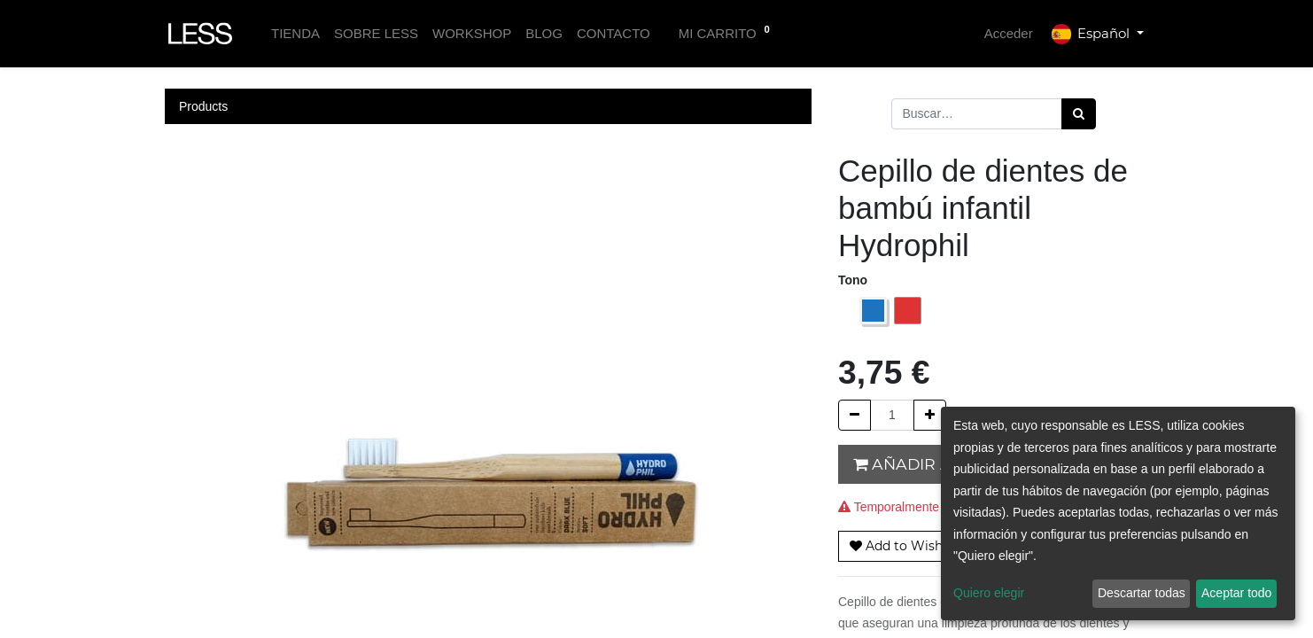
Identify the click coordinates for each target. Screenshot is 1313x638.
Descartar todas (1141, 593)
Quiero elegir (988, 593)
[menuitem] (295, 34)
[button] (905, 546)
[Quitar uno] (854, 415)
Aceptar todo (1236, 593)
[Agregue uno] (929, 415)
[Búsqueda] (1078, 113)
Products (203, 106)
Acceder (1008, 33)
